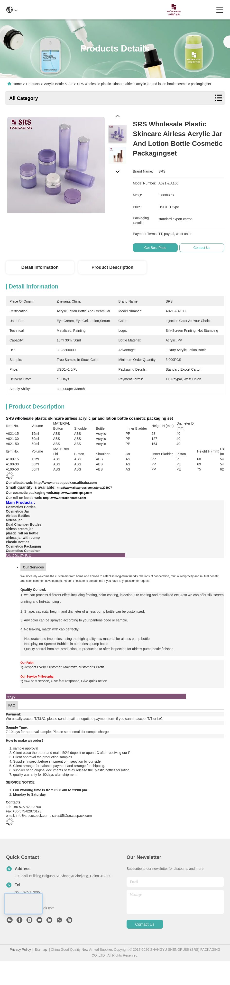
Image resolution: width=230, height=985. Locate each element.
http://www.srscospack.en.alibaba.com (65, 483)
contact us (144, 924)
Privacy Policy (20, 949)
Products (33, 84)
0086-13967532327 (110, 10)
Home (17, 84)
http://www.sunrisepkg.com (73, 493)
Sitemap (41, 949)
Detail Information (39, 267)
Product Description (112, 267)
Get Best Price (157, 248)
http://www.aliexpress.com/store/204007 (84, 487)
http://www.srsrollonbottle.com (64, 498)
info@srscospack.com (65, 10)
